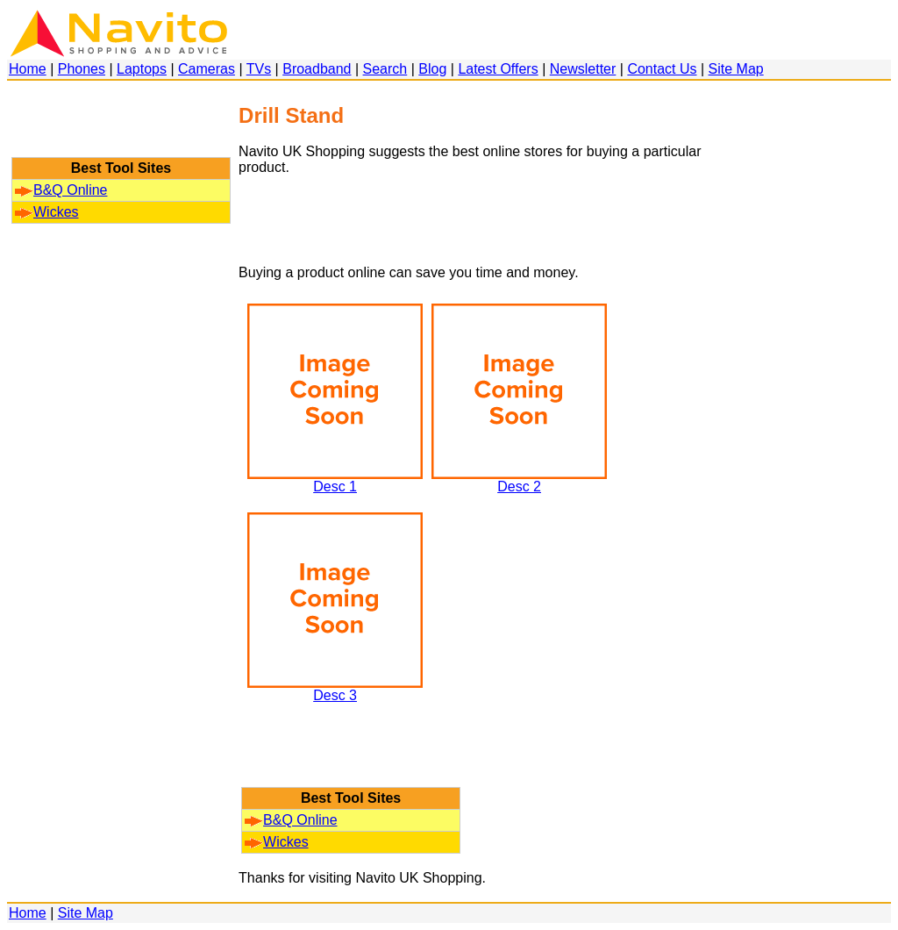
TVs (258, 68)
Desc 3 (335, 689)
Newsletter (583, 68)
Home (27, 68)
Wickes (47, 211)
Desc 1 (335, 480)
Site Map (736, 68)
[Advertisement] (121, 127)
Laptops (142, 68)
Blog (432, 68)
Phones (81, 68)
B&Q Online (61, 189)
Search (385, 68)
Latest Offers (498, 68)
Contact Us (661, 68)
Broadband (316, 68)
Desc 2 (519, 480)
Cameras (206, 68)
